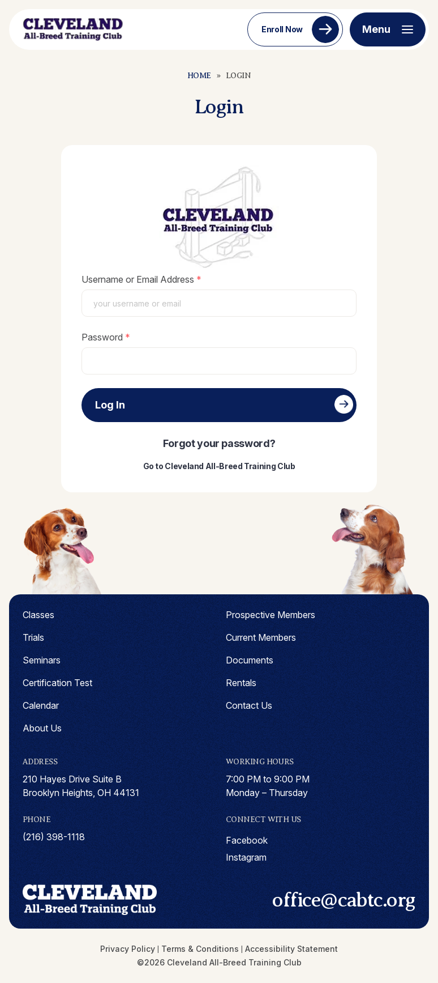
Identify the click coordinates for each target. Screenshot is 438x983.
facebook (247, 840)
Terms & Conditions (200, 949)
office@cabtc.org (343, 900)
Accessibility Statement (291, 949)
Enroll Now (282, 29)
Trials (33, 637)
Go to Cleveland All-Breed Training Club (219, 466)
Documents (249, 660)
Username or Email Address (137, 279)
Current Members (261, 637)
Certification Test (57, 682)
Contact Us (249, 705)
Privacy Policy (127, 949)
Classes (38, 614)
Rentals (241, 682)
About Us (42, 728)
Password (102, 337)
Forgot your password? (219, 443)
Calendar (41, 705)
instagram (246, 857)
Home (199, 75)
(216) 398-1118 (54, 836)
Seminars (42, 660)
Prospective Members (270, 614)
